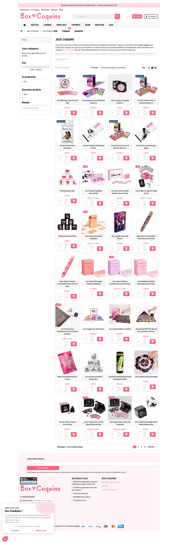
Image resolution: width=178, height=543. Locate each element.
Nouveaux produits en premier (113, 68)
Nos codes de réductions (111, 488)
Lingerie (51, 25)
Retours (105, 492)
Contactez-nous (79, 506)
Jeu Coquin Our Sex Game (93, 333)
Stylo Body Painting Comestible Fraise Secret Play (67, 287)
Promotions (33, 10)
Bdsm (91, 25)
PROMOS (135, 24)
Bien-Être (103, 25)
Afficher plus (61, 59)
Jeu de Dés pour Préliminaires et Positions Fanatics (66, 335)
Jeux (115, 25)
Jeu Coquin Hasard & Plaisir (120, 239)
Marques (52, 10)
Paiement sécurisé (80, 499)
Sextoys (38, 25)
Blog (59, 10)
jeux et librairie (67, 50)
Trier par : (95, 68)
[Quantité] (60, 113)
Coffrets (79, 25)
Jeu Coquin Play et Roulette (148, 382)
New (124, 25)
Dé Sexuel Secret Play (67, 239)
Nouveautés (22, 10)
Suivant (154, 453)
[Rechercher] (96, 16)
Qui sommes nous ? (109, 495)
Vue (145, 68)
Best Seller (43, 10)
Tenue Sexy (65, 25)
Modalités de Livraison (81, 503)
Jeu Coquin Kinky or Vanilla (121, 333)
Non (23, 94)
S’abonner (41, 474)
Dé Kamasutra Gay (66, 193)
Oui (23, 82)
